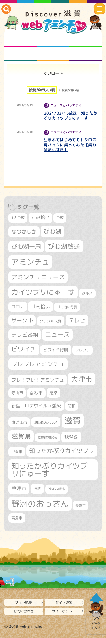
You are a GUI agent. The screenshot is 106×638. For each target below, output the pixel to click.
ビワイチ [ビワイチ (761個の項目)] (23, 349)
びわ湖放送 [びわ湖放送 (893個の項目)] (64, 246)
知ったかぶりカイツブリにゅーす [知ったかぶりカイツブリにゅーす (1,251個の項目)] (49, 470)
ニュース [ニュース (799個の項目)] (57, 334)
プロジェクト (53, 54)
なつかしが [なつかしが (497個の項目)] (24, 231)
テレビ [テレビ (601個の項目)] (76, 320)
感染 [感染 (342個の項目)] (53, 393)
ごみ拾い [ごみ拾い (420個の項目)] (40, 217)
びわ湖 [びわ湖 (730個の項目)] (52, 231)
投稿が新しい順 (42, 90)
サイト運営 (63, 602)
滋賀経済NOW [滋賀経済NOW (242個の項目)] (47, 437)
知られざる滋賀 (20, 40)
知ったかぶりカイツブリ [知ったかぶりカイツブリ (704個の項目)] (61, 450)
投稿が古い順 (70, 90)
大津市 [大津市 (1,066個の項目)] (81, 379)
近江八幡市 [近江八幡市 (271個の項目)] (56, 489)
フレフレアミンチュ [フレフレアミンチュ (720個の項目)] (38, 364)
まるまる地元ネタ (20, 54)
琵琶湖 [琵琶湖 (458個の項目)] (71, 437)
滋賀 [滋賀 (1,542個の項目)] (72, 420)
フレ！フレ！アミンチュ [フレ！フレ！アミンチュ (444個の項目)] (37, 380)
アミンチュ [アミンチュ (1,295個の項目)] (30, 261)
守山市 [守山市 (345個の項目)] (17, 393)
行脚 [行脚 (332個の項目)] (37, 488)
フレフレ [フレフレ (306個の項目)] (82, 350)
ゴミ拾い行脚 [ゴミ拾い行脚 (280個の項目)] (67, 307)
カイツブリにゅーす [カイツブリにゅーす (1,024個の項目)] (43, 292)
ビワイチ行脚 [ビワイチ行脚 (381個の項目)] (55, 350)
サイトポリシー (64, 611)
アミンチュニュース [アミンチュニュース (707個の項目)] (38, 277)
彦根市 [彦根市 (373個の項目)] (36, 393)
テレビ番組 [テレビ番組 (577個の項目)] (24, 334)
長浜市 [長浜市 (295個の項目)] (80, 505)
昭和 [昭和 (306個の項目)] (71, 405)
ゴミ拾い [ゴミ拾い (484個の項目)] (40, 306)
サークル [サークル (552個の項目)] (22, 320)
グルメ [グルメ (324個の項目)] (87, 293)
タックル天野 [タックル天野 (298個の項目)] (51, 321)
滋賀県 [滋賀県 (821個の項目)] (21, 436)
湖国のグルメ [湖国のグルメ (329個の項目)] (46, 422)
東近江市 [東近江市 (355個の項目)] (19, 422)
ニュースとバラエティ (85, 54)
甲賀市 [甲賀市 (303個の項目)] (16, 451)
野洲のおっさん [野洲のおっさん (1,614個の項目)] (40, 503)
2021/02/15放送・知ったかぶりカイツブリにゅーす (70, 116)
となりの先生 (53, 40)
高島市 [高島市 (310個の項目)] (16, 517)
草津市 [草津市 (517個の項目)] (19, 488)
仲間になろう (85, 40)
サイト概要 (23, 602)
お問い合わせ (23, 611)
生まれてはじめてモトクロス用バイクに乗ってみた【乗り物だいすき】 (70, 145)
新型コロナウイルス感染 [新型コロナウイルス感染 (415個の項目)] (36, 405)
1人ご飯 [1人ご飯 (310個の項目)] (18, 217)
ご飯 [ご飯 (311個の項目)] (60, 217)
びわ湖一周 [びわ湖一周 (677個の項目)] (26, 247)
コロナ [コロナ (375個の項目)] (17, 307)
